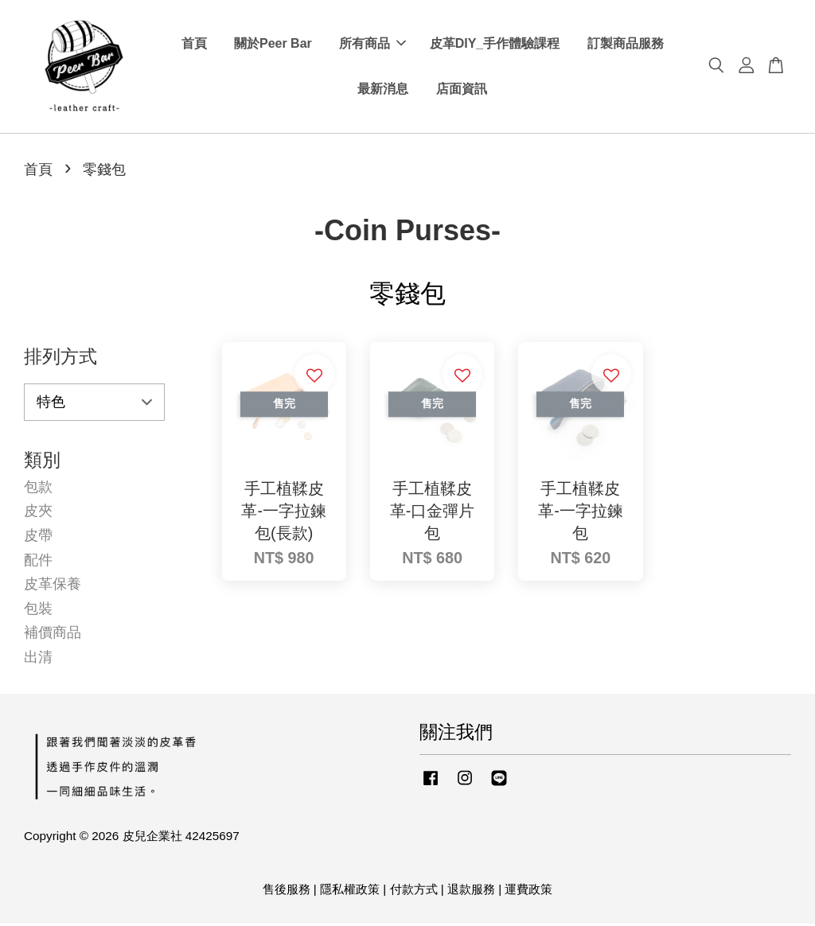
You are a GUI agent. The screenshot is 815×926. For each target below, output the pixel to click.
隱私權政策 (350, 891)
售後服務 (286, 891)
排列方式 (60, 358)
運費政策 (528, 891)
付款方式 (414, 891)
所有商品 (372, 45)
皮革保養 (52, 586)
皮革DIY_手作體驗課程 (495, 45)
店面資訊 (461, 90)
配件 (38, 562)
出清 (38, 659)
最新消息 (382, 90)
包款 (38, 489)
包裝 (38, 611)
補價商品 (52, 635)
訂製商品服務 (625, 45)
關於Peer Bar (273, 45)
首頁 (194, 45)
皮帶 (38, 538)
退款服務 (471, 891)
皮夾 (38, 514)
